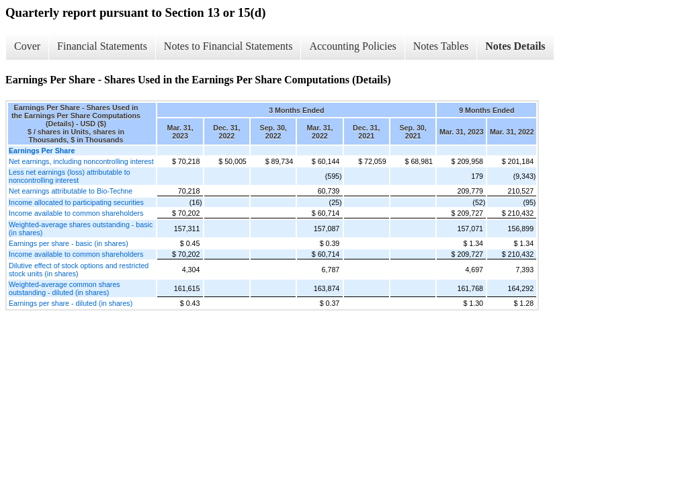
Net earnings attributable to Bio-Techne (70, 191)
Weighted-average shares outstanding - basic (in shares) (81, 228)
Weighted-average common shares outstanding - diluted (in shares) (64, 288)
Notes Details (515, 46)
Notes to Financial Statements (228, 46)
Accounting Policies (352, 46)
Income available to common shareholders (76, 213)
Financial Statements (102, 46)
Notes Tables (441, 46)
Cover (27, 46)
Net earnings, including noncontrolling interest (81, 161)
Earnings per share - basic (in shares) (68, 243)
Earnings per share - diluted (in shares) (70, 303)
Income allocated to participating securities (76, 202)
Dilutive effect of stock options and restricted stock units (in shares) (79, 269)
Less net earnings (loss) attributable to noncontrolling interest (69, 176)
